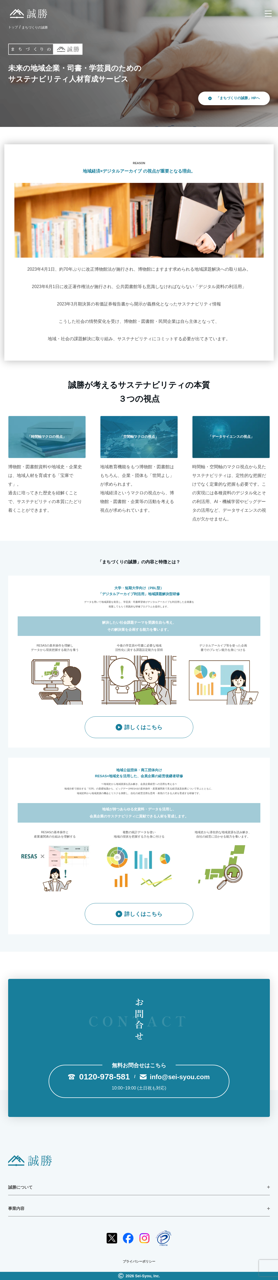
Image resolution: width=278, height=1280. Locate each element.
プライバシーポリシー (139, 1261)
